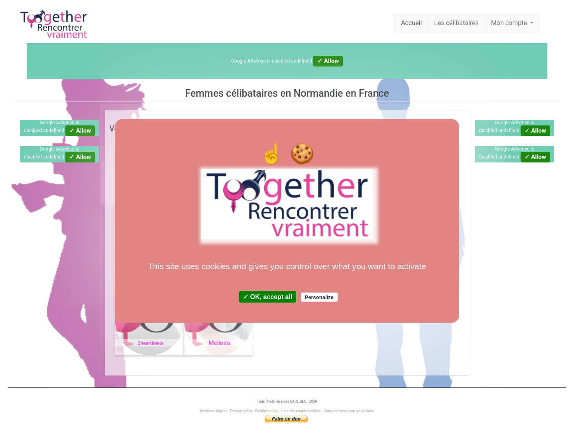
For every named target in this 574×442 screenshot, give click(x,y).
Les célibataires (456, 23)
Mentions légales (214, 411)
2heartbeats (151, 343)
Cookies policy (266, 411)
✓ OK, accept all (267, 296)
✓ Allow (328, 61)
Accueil (411, 23)
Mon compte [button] (510, 23)
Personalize (319, 297)
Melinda (219, 342)
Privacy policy (241, 411)
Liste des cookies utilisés (300, 411)
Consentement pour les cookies (348, 411)
